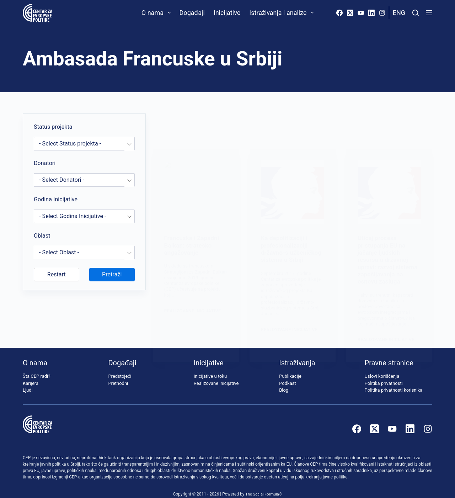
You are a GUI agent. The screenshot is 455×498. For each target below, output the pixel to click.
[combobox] (84, 143)
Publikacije (290, 366)
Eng (399, 12)
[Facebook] (339, 13)
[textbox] (84, 143)
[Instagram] (382, 13)
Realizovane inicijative (216, 373)
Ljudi (28, 380)
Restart (56, 274)
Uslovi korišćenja (382, 366)
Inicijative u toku (210, 366)
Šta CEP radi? (36, 366)
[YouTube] (361, 13)
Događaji (192, 12)
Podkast (287, 373)
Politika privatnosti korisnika (394, 380)
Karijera (30, 373)
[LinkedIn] (371, 13)
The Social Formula (262, 484)
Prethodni (118, 373)
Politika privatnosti (384, 373)
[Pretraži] (415, 13)
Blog (283, 380)
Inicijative (227, 12)
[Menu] (429, 13)
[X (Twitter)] (350, 13)
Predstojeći (119, 366)
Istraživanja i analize (282, 13)
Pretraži (112, 274)
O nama (157, 13)
